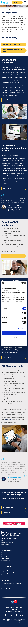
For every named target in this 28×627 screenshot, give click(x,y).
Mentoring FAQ (8, 507)
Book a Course (5, 544)
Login (15, 2)
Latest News (4, 555)
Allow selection (14, 337)
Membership (6, 9)
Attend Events (5, 558)
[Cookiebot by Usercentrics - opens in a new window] (20, 283)
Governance (4, 585)
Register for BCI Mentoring (12, 44)
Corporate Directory (6, 571)
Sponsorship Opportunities (8, 573)
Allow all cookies (14, 333)
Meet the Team (5, 587)
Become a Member (6, 553)
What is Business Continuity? (9, 540)
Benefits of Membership (7, 569)
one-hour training (8, 419)
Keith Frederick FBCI (13, 206)
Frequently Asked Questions (14, 611)
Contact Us (6, 512)
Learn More (7, 100)
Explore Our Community (7, 556)
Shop (2, 590)
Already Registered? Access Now (12, 50)
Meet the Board (5, 589)
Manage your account (7, 560)
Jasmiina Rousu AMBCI (14, 477)
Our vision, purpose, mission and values (11, 583)
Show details (20, 328)
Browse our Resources (7, 542)
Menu (25, 3)
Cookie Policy (18, 607)
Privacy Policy (9, 607)
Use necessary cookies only (13, 342)
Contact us (4, 592)
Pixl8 (22, 622)
